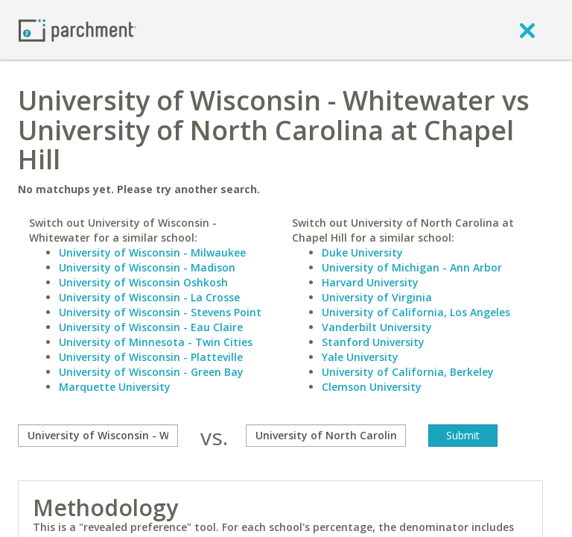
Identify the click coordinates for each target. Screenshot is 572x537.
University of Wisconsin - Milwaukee (152, 252)
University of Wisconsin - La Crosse (149, 297)
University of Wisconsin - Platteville (151, 357)
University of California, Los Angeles (416, 312)
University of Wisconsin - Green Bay (151, 372)
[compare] (98, 435)
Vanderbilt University (377, 327)
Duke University (362, 252)
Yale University (360, 357)
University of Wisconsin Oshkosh (143, 282)
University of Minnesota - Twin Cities (155, 342)
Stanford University (373, 342)
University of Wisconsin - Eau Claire (151, 327)
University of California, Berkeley (408, 372)
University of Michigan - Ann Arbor (412, 267)
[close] (527, 30)
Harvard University (370, 282)
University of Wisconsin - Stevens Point (160, 312)
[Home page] (77, 29)
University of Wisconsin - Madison (147, 267)
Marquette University (115, 387)
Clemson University (372, 387)
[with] (326, 435)
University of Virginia (377, 297)
